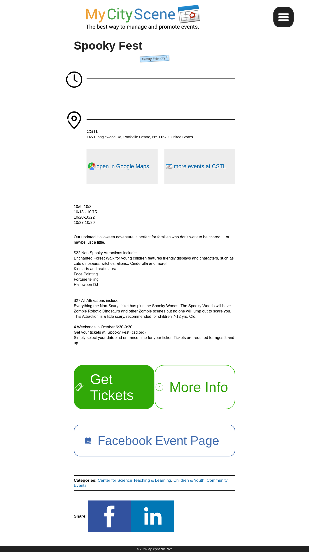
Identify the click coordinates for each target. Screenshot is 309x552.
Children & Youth (188, 480)
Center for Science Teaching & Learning (134, 480)
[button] (283, 17)
